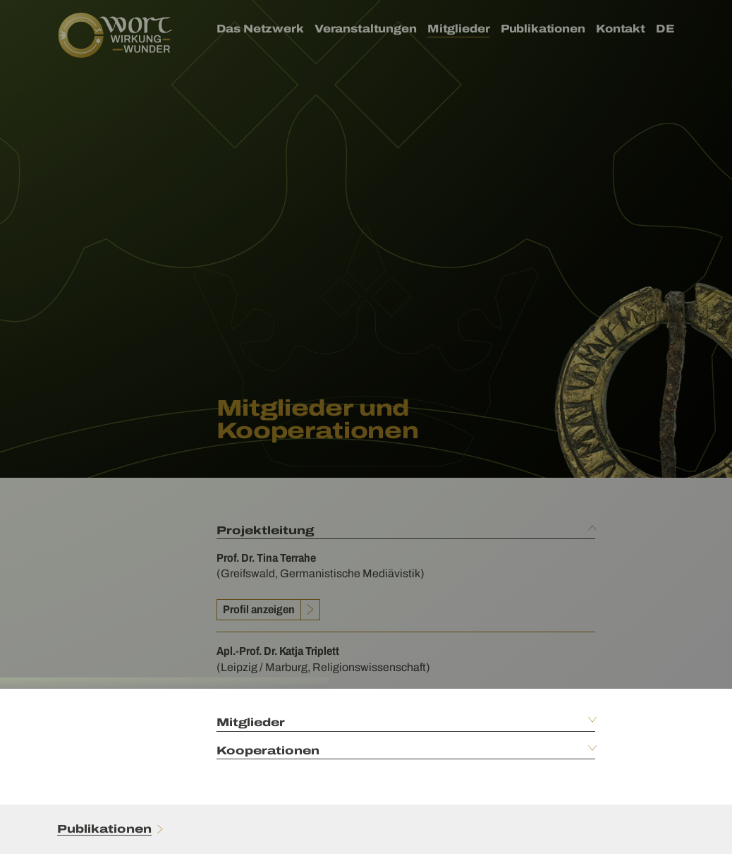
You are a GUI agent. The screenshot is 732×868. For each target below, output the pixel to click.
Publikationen (104, 829)
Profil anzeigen (259, 609)
